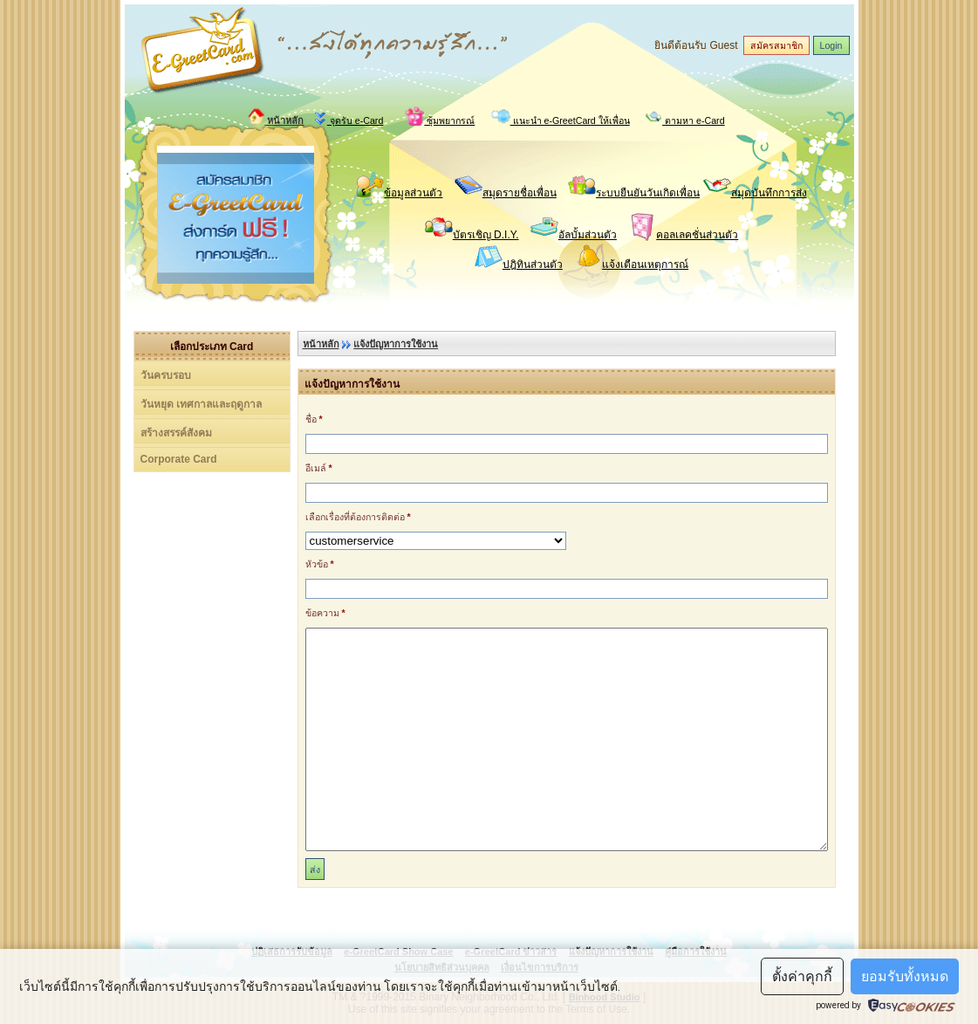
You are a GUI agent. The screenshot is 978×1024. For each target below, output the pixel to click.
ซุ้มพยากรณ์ (439, 119)
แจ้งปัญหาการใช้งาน (395, 344)
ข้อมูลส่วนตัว (413, 193)
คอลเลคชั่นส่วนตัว (697, 235)
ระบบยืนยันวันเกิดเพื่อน (648, 193)
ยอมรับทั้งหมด (904, 976)
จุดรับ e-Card (348, 119)
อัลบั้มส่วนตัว (587, 235)
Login (831, 45)
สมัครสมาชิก (776, 45)
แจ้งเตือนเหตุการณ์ (645, 264)
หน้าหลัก (275, 120)
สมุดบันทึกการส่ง (769, 193)
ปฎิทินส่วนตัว (533, 264)
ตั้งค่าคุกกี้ (802, 976)
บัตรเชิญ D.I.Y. (486, 235)
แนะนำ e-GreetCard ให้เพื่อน (560, 119)
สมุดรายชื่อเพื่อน (519, 193)
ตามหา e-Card (685, 119)
